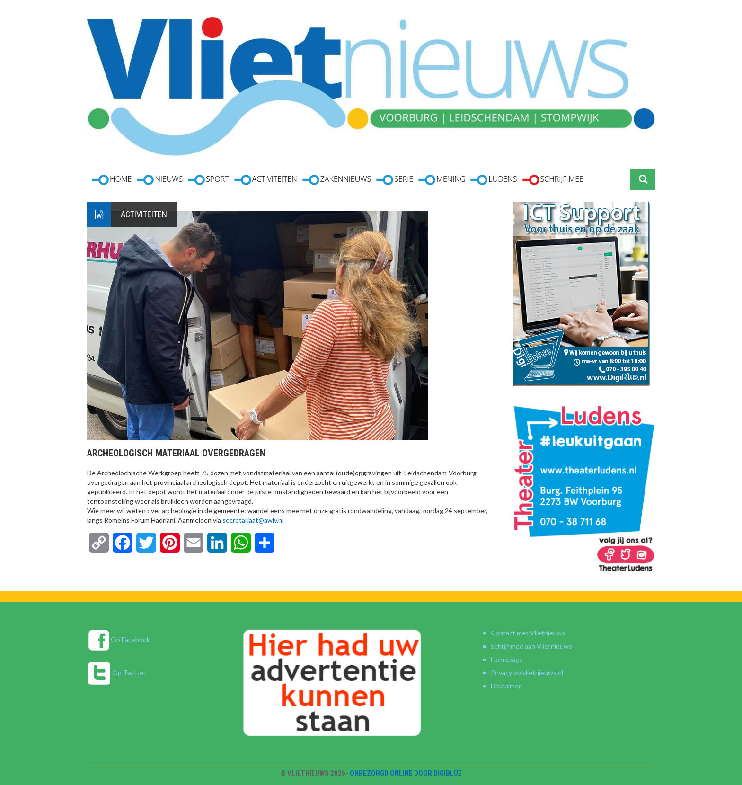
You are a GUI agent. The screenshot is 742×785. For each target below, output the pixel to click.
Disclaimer (506, 686)
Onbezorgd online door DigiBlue (406, 773)
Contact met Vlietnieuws (528, 633)
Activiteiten (144, 214)
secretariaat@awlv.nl (252, 520)
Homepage (507, 659)
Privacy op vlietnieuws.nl (527, 673)
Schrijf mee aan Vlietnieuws (531, 646)
